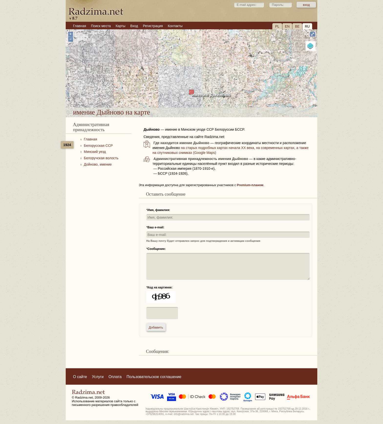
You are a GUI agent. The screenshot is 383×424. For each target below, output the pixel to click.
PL (277, 26)
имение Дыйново (211, 94)
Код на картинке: (160, 287)
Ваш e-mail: (156, 227)
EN (287, 26)
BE (297, 26)
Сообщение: (157, 249)
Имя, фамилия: (159, 210)
